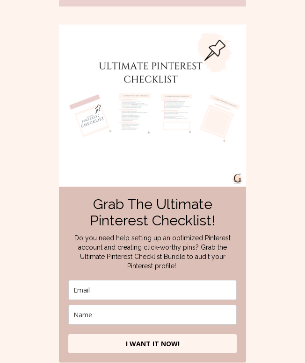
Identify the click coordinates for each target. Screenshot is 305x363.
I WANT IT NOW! (153, 343)
